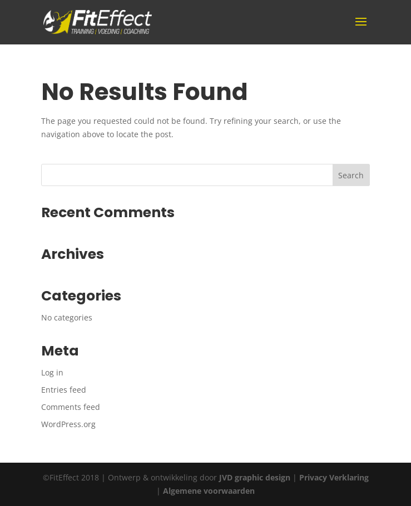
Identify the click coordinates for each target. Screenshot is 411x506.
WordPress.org (68, 424)
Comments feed (70, 407)
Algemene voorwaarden (209, 490)
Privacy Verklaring (334, 477)
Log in (52, 372)
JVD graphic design (254, 477)
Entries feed (63, 389)
